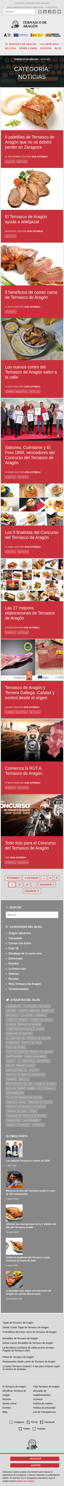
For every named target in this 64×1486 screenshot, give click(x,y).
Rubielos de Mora (45, 1084)
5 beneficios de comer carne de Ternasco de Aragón (30, 1332)
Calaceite (26, 1015)
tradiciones (13, 1120)
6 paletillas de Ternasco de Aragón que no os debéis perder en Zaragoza (29, 142)
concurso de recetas (19, 1033)
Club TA (10, 161)
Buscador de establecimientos (25, 7)
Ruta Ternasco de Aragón (25, 983)
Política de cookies (43, 1403)
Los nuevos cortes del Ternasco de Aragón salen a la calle (31, 372)
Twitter (24, 1429)
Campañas (15, 938)
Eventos (46, 48)
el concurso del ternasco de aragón (28, 1038)
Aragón (11, 1011)
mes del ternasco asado (21, 1065)
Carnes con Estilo (16, 391)
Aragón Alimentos (28, 1011)
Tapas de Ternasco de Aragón (18, 1322)
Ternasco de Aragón (35, 24)
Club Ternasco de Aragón (46, 1386)
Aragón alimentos (20, 933)
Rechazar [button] (35, 1459)
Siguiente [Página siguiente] (47, 884)
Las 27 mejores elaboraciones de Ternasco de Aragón (30, 613)
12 (27, 884)
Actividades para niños (37, 1006)
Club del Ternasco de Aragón (32, 3)
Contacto (51, 7)
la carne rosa (26, 1061)
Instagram (16, 1422)
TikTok (32, 1422)
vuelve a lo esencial (18, 1125)
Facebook (47, 1422)
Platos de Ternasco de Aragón (18, 1357)
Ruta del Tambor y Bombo (21, 1088)
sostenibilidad (15, 1093)
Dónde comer (28, 48)
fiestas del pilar (31, 1043)
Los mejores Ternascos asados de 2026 (28, 1160)
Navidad (34, 1070)
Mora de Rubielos (17, 1070)
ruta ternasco (46, 1088)
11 (19, 884)
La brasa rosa (17, 968)
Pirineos (11, 1079)
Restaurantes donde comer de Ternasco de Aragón (29, 1361)
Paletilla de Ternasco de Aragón (25, 1075)
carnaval (40, 1015)
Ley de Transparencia (44, 1412)
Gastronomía (14, 1056)
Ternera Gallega (16, 1111)
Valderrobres (31, 1120)
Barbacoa (47, 1011)
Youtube (38, 1429)
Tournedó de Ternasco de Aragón (26, 1116)
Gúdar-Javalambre (35, 1056)
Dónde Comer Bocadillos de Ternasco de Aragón (28, 1343)
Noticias (22, 161)
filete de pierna (16, 1047)
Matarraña (43, 1061)
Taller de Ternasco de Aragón (24, 1097)
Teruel (33, 1111)
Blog (58, 48)
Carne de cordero (17, 1020)
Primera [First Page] (13, 878)
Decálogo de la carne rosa (25, 953)
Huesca (11, 1061)
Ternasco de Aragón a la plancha (26, 1107)
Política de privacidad (44, 1407)
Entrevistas (16, 958)
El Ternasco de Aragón (20, 44)
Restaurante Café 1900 (19, 1084)
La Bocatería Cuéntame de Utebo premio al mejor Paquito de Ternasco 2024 (28, 1349)
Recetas (10, 48)
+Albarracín (14, 1006)
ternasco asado (16, 1102)
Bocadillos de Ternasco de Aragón (20, 1338)
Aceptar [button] (35, 1465)
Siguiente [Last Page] (32, 891)
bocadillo (12, 1015)
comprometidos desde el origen (25, 1029)
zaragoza (38, 1125)
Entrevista (13, 1043)
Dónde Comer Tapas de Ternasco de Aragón (26, 1327)
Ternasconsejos (19, 989)
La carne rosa (49, 44)
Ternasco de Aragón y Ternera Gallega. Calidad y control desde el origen (29, 692)
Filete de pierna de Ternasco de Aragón (29, 1052)
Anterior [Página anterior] (31, 878)
